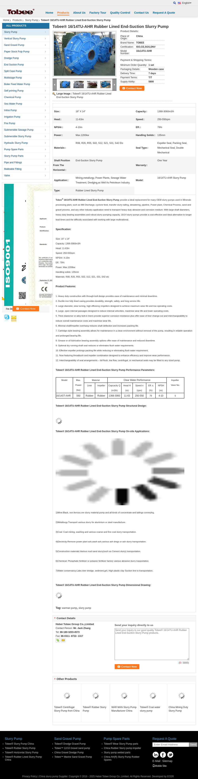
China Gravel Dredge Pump (69, 752)
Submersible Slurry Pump (17, 136)
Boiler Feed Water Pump (17, 84)
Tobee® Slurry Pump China (19, 743)
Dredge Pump (11, 58)
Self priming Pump (14, 90)
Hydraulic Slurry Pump (16, 143)
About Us (79, 12)
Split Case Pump (13, 71)
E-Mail (156, 761)
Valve (7, 175)
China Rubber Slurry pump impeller (122, 748)
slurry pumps (168, 200)
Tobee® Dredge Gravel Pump (70, 743)
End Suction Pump (14, 64)
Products (63, 12)
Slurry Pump (31, 20)
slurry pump (85, 608)
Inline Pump (10, 110)
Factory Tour (97, 12)
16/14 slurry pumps (130, 214)
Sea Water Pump (13, 103)
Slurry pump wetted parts (117, 752)
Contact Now (134, 88)
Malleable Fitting (12, 169)
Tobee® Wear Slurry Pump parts (121, 743)
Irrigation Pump (12, 116)
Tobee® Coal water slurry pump (150, 709)
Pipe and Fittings (13, 162)
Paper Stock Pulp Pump (16, 51)
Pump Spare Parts (14, 149)
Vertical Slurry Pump (15, 38)
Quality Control (120, 12)
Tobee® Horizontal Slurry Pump (21, 752)
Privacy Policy (29, 776)
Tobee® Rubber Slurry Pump (94, 709)
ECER (170, 776)
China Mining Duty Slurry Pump (178, 709)
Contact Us (141, 12)
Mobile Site (159, 766)
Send (193, 744)
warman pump (69, 608)
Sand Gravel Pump (14, 45)
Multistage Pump (13, 77)
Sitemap (167, 761)
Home (49, 12)
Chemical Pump (12, 97)
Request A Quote (164, 12)
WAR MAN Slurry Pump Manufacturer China (123, 709)
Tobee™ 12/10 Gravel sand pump (72, 748)
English (186, 3)
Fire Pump (9, 123)
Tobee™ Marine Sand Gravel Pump (73, 756)
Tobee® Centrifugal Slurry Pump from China (66, 709)
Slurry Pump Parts (13, 156)
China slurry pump (48, 776)
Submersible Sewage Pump (18, 129)
